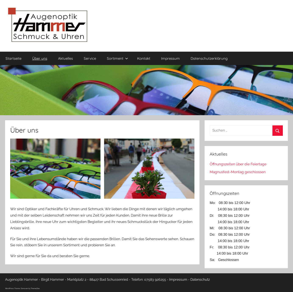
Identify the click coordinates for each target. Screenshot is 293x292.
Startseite (13, 58)
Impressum (170, 58)
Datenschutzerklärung (209, 58)
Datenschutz (200, 280)
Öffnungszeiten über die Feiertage (238, 164)
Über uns (39, 58)
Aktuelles (65, 58)
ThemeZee (35, 288)
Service (90, 58)
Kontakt (143, 58)
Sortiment (117, 58)
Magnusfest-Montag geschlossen (238, 172)
